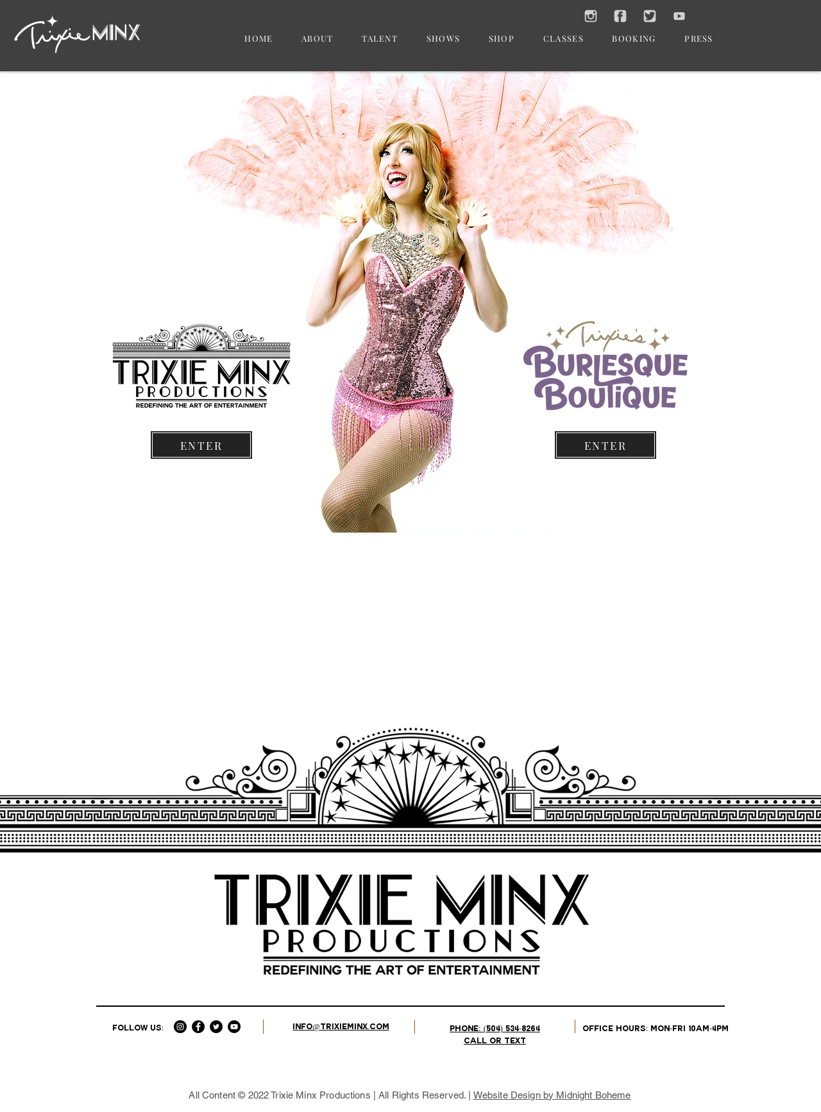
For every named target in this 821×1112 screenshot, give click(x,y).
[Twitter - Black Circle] (216, 1026)
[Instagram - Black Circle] (180, 1026)
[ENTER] (201, 445)
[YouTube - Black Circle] (234, 1026)
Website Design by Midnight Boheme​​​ (552, 1095)
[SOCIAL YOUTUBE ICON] (679, 16)
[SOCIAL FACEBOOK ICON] (620, 16)
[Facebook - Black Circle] (198, 1026)
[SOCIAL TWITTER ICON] (649, 16)
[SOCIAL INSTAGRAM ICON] (590, 16)
